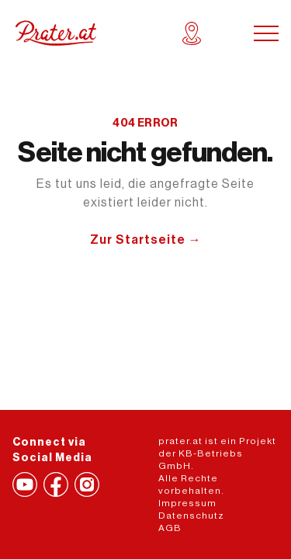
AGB (170, 528)
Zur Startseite (146, 240)
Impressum (187, 503)
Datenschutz (191, 515)
